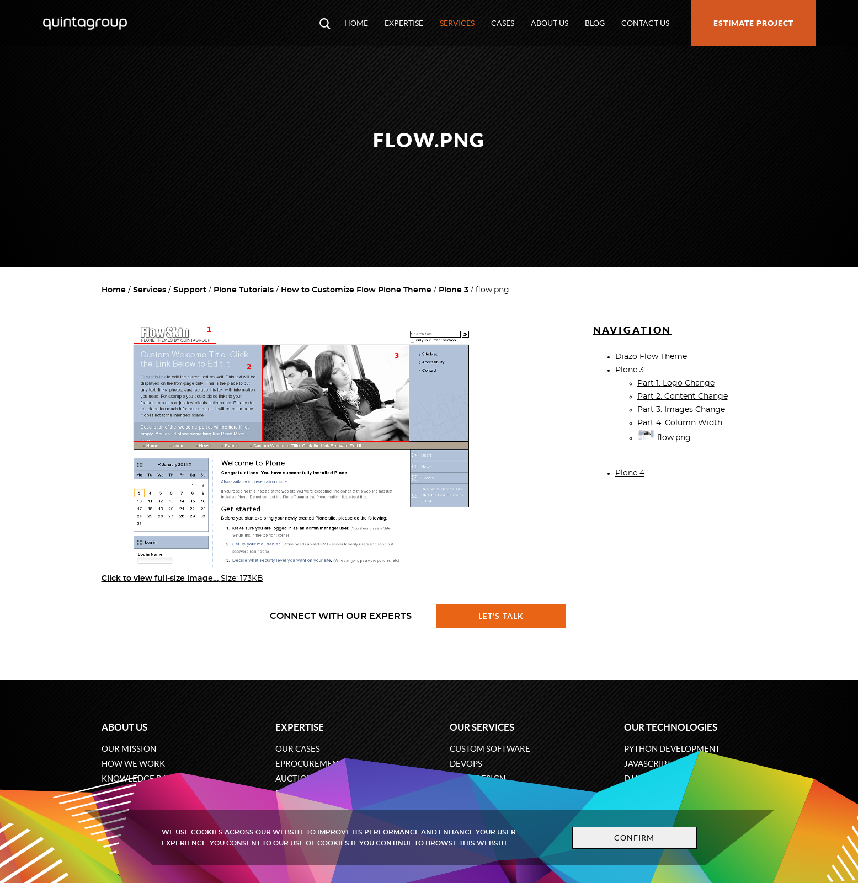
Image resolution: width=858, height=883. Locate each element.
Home (356, 23)
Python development (672, 748)
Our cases (297, 748)
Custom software (490, 748)
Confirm (634, 837)
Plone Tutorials (244, 290)
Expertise (404, 23)
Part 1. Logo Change (676, 383)
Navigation (632, 330)
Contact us (645, 23)
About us (549, 23)
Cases (502, 23)
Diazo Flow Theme (651, 357)
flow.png (664, 438)
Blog (595, 23)
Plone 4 (629, 473)
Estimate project (753, 23)
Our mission (129, 748)
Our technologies (670, 727)
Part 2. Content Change (682, 396)
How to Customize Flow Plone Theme (356, 290)
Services (457, 23)
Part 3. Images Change (681, 410)
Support (189, 290)
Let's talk (501, 616)
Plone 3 (453, 290)
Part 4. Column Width (679, 423)
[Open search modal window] (325, 23)
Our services (482, 727)
